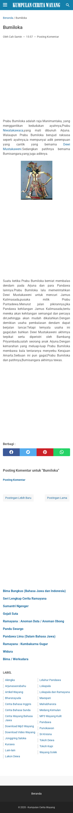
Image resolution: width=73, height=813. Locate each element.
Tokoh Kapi (46, 746)
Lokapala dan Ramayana (55, 692)
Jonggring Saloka (15, 738)
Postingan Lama (57, 497)
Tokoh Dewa (47, 740)
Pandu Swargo (13, 629)
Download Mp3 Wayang (19, 726)
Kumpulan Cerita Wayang (41, 807)
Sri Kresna (46, 734)
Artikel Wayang (14, 692)
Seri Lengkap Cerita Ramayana (25, 598)
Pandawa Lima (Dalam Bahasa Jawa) (29, 636)
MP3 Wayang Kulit (51, 716)
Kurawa (10, 744)
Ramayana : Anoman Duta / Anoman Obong (33, 621)
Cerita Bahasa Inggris (18, 704)
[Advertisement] (36, 79)
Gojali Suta (10, 614)
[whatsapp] (61, 452)
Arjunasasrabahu (15, 686)
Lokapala (45, 686)
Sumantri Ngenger (16, 606)
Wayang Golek (48, 752)
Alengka (10, 680)
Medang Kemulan (50, 710)
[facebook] (11, 452)
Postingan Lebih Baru (18, 497)
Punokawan (47, 728)
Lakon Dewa (12, 756)
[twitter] (28, 452)
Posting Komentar (48, 36)
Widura (8, 651)
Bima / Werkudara (15, 659)
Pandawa (45, 722)
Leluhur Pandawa (50, 680)
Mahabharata (48, 704)
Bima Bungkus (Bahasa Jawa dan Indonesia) (34, 591)
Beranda (36, 793)
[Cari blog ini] (67, 5)
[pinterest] (45, 452)
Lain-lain (10, 750)
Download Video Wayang (20, 732)
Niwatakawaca (13, 130)
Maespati (45, 698)
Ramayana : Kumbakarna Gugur (25, 644)
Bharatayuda (13, 698)
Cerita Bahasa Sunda (18, 710)
